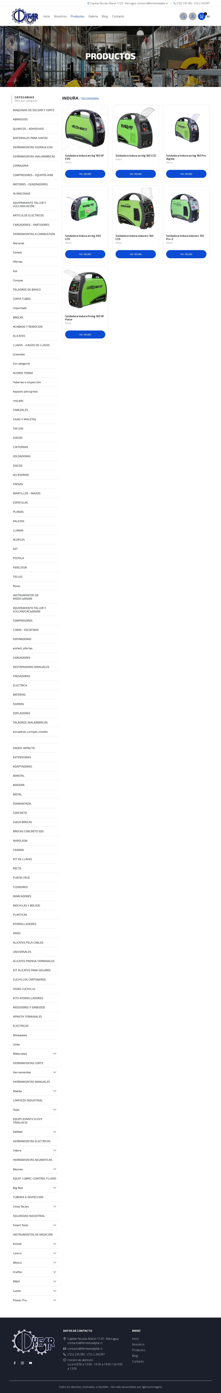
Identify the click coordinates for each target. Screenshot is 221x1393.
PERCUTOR (20, 567)
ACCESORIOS (21, 474)
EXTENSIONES (22, 757)
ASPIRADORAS (22, 639)
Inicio (46, 16)
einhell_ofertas (22, 648)
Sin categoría (21, 363)
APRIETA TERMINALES (27, 1016)
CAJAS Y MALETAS (24, 419)
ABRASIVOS (20, 119)
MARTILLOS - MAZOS (26, 493)
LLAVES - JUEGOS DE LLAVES (31, 345)
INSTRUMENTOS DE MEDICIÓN (33, 1234)
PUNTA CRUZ (21, 877)
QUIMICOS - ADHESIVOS (28, 128)
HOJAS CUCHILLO (24, 988)
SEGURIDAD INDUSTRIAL (29, 1215)
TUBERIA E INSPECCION (28, 1197)
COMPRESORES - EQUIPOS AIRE (33, 175)
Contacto (118, 16)
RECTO (17, 868)
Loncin (17, 1253)
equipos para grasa (25, 391)
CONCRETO (20, 812)
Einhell (17, 252)
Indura (17, 1150)
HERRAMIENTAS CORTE (28, 1063)
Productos (77, 16)
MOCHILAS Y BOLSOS (26, 905)
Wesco (17, 1262)
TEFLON (18, 428)
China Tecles (21, 1206)
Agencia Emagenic (152, 1387)
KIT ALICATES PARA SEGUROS (32, 970)
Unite (16, 1044)
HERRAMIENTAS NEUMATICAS (32, 1159)
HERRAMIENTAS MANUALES (31, 1081)
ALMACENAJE (21, 193)
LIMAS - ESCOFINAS (26, 629)
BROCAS (18, 317)
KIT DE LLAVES (22, 859)
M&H (16, 1281)
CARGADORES (21, 657)
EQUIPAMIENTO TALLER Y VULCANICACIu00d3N (29, 609)
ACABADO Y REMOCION (28, 326)
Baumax (18, 1169)
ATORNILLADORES (24, 923)
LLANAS (18, 530)
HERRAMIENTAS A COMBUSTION (34, 234)
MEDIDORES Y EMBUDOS (29, 1007)
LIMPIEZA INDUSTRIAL (28, 1100)
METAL (17, 794)
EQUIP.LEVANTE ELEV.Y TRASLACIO (27, 1120)
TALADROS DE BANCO (27, 289)
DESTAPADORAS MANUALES (31, 666)
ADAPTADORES (22, 766)
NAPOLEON (20, 840)
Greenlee (19, 354)
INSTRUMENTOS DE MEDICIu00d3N (26, 596)
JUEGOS (18, 437)
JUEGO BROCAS (22, 822)
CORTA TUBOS (22, 298)
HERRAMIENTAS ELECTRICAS (31, 1141)
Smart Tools (20, 1225)
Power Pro (20, 1300)
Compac (18, 280)
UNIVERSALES (22, 951)
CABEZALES (20, 409)
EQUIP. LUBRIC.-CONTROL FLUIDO (34, 1178)
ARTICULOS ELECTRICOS (28, 215)
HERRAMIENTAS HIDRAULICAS (33, 147)
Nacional (18, 243)
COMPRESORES (22, 620)
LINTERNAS (20, 447)
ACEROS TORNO (23, 373)
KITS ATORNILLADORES (28, 998)
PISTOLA (18, 558)
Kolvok (17, 1243)
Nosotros (60, 16)
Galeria (93, 16)
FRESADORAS (21, 676)
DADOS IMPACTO (24, 748)
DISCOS (17, 465)
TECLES (18, 576)
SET (15, 548)
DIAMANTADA (22, 803)
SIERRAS (18, 704)
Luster (17, 1290)
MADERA (18, 784)
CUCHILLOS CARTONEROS (29, 979)
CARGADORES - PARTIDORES (31, 224)
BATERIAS (19, 694)
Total (16, 1109)
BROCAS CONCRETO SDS (28, 831)
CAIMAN (18, 849)
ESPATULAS (20, 502)
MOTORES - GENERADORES (30, 184)
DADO (16, 933)
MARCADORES (22, 896)
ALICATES (19, 335)
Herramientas (22, 1072)
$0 (204, 16)
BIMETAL (19, 775)
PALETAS (18, 521)
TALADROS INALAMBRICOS (30, 722)
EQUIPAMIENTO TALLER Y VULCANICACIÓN (29, 204)
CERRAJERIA (20, 165)
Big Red (18, 1187)
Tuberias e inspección (27, 382)
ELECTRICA (20, 685)
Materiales (20, 1053)
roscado (18, 400)
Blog (105, 16)
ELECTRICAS (21, 1025)
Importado (20, 308)
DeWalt (18, 1131)
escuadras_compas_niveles (30, 731)
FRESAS (18, 484)
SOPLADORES (21, 713)
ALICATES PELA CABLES (28, 942)
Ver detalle (85, 174)
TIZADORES (20, 887)
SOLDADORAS (22, 456)
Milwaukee (20, 1035)
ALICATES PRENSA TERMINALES (33, 961)
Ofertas (18, 261)
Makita (17, 1091)
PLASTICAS (20, 914)
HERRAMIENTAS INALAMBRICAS (34, 156)
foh (15, 271)
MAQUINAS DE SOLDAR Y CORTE (33, 110)
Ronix (16, 586)
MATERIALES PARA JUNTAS (30, 138)
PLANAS (18, 511)
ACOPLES (19, 539)
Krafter (17, 1272)
